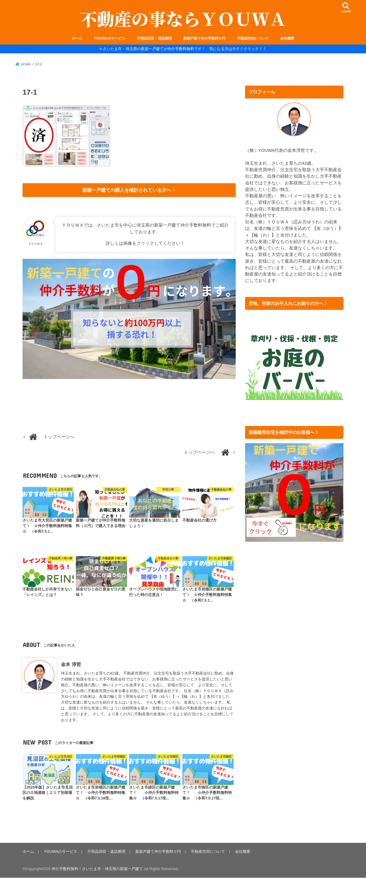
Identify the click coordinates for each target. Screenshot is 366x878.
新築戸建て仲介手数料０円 (204, 38)
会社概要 (287, 38)
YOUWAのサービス (109, 38)
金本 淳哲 (71, 664)
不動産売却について (253, 38)
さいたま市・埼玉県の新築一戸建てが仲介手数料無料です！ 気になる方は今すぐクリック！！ (184, 49)
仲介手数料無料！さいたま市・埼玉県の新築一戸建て (97, 869)
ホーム (77, 38)
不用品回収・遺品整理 (154, 38)
